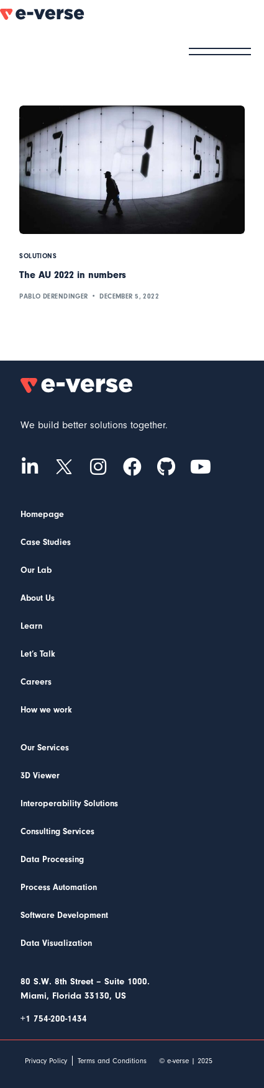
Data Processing (52, 860)
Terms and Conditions (112, 1060)
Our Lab (36, 570)
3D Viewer (40, 776)
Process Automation (58, 887)
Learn (31, 626)
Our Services (44, 748)
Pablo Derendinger (53, 296)
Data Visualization (56, 943)
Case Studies (45, 542)
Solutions (38, 256)
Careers (36, 682)
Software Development (64, 915)
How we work (46, 710)
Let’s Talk (37, 654)
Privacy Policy (46, 1060)
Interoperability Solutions (69, 804)
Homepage (42, 514)
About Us (37, 598)
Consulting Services (57, 832)
